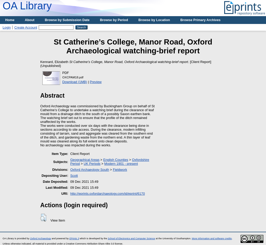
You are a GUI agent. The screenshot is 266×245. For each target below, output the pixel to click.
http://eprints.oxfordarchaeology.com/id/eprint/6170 (107, 194)
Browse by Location (154, 20)
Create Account (25, 27)
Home (10, 20)
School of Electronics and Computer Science (131, 238)
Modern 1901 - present (121, 164)
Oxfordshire (140, 160)
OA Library (27, 5)
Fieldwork (120, 170)
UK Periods (92, 164)
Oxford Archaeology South (89, 170)
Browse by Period (114, 20)
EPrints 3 (74, 238)
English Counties (115, 160)
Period (75, 164)
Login (7, 27)
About (30, 20)
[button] (43, 218)
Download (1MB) (74, 82)
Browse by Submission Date (67, 20)
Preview (96, 82)
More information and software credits (212, 238)
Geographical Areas (84, 160)
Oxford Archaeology (40, 238)
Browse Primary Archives (200, 20)
